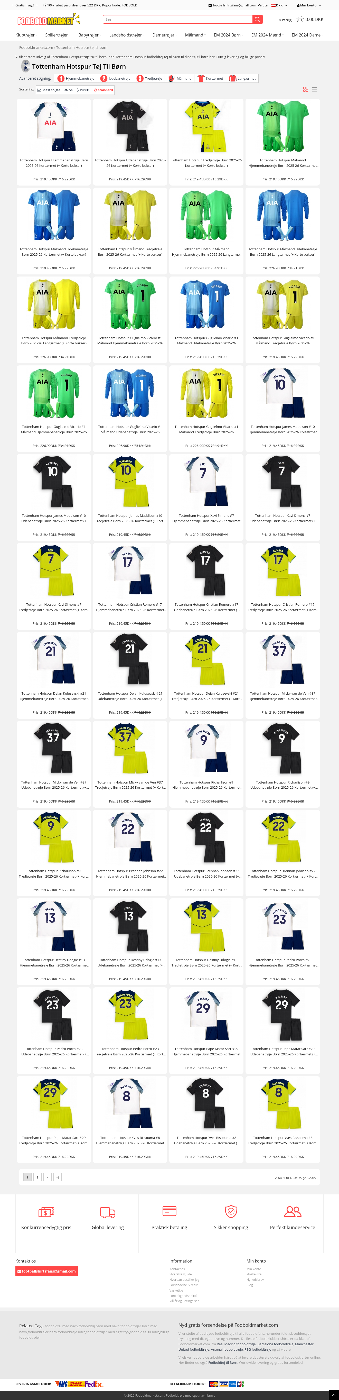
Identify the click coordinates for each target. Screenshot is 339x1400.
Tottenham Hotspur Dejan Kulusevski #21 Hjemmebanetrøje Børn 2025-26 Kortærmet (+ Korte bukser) (54, 696)
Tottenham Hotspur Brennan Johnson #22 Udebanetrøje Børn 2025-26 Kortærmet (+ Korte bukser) (206, 874)
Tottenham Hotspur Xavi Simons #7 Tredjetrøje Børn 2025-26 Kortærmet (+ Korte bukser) (54, 607)
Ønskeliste (254, 1274)
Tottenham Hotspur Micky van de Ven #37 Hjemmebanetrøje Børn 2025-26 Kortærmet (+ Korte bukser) (283, 696)
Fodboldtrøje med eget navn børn (190, 1395)
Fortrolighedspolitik (183, 1296)
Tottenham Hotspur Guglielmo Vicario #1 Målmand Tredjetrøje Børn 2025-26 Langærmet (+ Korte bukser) (206, 429)
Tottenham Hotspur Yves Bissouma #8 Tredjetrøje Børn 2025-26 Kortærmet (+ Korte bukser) (283, 1140)
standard (103, 90)
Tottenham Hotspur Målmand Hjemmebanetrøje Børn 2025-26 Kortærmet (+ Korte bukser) (283, 163)
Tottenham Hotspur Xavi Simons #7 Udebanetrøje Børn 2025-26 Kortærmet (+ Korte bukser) (282, 518)
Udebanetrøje (119, 78)
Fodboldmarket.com (36, 47)
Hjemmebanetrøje (80, 78)
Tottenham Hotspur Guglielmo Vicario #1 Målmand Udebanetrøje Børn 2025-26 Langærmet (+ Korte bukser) (130, 429)
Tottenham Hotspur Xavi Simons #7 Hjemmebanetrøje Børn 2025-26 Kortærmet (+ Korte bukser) (206, 518)
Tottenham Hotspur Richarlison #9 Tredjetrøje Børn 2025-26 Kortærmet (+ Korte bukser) (54, 874)
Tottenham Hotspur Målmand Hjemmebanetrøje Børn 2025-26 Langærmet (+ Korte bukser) (206, 252)
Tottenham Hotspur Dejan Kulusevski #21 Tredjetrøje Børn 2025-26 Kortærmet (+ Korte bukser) (206, 696)
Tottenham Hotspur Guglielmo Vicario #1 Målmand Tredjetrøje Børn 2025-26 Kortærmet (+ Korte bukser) (283, 341)
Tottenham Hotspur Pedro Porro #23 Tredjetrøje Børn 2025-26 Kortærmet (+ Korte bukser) (130, 1051)
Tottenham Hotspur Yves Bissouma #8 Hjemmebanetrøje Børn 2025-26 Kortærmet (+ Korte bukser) (130, 1140)
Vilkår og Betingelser (184, 1301)
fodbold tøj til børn (144, 1332)
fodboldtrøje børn (72, 1332)
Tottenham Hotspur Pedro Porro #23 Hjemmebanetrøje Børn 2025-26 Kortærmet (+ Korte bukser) (283, 962)
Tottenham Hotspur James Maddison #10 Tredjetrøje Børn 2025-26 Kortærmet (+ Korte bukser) (130, 518)
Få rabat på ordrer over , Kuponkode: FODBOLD (90, 5)
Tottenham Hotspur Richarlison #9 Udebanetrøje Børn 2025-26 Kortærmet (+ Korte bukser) (282, 785)
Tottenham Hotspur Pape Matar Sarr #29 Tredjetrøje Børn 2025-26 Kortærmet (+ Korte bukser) (54, 1140)
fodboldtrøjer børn (42, 1332)
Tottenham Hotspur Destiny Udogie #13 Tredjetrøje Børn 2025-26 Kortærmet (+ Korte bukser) (206, 962)
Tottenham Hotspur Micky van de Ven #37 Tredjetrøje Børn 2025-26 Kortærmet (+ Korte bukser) (130, 785)
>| (57, 1177)
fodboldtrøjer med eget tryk (107, 1332)
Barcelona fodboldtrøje (276, 1344)
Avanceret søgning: (35, 78)
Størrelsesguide (181, 1274)
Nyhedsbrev (255, 1279)
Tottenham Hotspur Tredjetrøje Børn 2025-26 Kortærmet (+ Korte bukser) (206, 163)
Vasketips (176, 1290)
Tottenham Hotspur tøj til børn (82, 47)
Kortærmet (214, 78)
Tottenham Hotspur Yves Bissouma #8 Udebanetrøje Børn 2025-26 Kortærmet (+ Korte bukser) (206, 1140)
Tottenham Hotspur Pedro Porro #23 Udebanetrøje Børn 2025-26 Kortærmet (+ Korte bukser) (53, 1051)
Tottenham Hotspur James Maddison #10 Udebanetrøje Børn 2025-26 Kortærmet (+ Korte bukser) (53, 518)
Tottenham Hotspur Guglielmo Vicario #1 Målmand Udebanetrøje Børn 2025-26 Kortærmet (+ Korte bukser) (206, 341)
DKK (279, 5)
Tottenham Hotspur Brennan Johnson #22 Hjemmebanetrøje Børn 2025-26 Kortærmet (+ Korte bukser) (130, 874)
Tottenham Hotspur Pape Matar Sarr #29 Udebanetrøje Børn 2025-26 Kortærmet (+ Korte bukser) (282, 1051)
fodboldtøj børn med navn (99, 1326)
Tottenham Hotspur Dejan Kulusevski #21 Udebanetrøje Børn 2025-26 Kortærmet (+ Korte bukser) (130, 696)
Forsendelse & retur (184, 1285)
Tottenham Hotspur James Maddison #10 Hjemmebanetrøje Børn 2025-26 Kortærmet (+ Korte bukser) (283, 429)
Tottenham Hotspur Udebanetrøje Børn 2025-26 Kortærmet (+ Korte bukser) (130, 163)
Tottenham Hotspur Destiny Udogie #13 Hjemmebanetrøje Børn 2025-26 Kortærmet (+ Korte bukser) (54, 962)
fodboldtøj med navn (61, 1326)
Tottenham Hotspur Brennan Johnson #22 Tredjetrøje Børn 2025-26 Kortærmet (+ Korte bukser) (283, 874)
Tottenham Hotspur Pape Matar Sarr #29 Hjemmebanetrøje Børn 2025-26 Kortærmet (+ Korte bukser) (206, 1051)
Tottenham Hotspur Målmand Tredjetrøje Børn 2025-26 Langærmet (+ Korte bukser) (53, 341)
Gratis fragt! (24, 5)
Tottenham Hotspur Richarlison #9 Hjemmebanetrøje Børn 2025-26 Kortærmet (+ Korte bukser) (206, 785)
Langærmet (247, 78)
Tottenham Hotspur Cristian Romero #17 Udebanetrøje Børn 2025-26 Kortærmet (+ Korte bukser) (206, 607)
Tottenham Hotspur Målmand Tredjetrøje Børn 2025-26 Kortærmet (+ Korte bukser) (130, 252)
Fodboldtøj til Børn (222, 1362)
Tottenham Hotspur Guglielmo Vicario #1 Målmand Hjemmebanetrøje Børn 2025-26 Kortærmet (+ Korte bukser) (130, 341)
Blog (250, 1285)
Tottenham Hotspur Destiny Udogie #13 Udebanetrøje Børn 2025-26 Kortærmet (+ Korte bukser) (130, 962)
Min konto (306, 5)
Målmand (184, 78)
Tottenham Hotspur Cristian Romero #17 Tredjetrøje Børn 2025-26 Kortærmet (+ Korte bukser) (283, 607)
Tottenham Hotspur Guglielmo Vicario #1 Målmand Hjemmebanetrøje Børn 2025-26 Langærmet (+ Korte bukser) (54, 429)
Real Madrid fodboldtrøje (236, 1344)
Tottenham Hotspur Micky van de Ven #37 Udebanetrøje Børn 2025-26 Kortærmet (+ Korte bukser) (53, 785)
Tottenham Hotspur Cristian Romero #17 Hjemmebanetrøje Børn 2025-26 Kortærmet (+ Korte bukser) (130, 607)
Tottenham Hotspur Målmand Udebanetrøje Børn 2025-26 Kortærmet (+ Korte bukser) (54, 252)
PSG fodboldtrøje (257, 1349)
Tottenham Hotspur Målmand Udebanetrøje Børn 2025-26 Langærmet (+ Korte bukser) (282, 252)
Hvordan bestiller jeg (184, 1279)
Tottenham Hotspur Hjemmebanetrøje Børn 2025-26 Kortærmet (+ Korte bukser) (54, 163)
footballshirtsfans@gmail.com (232, 5)
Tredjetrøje (153, 78)
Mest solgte (48, 90)
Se (68, 90)
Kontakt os (177, 1269)
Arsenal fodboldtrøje (227, 1349)
